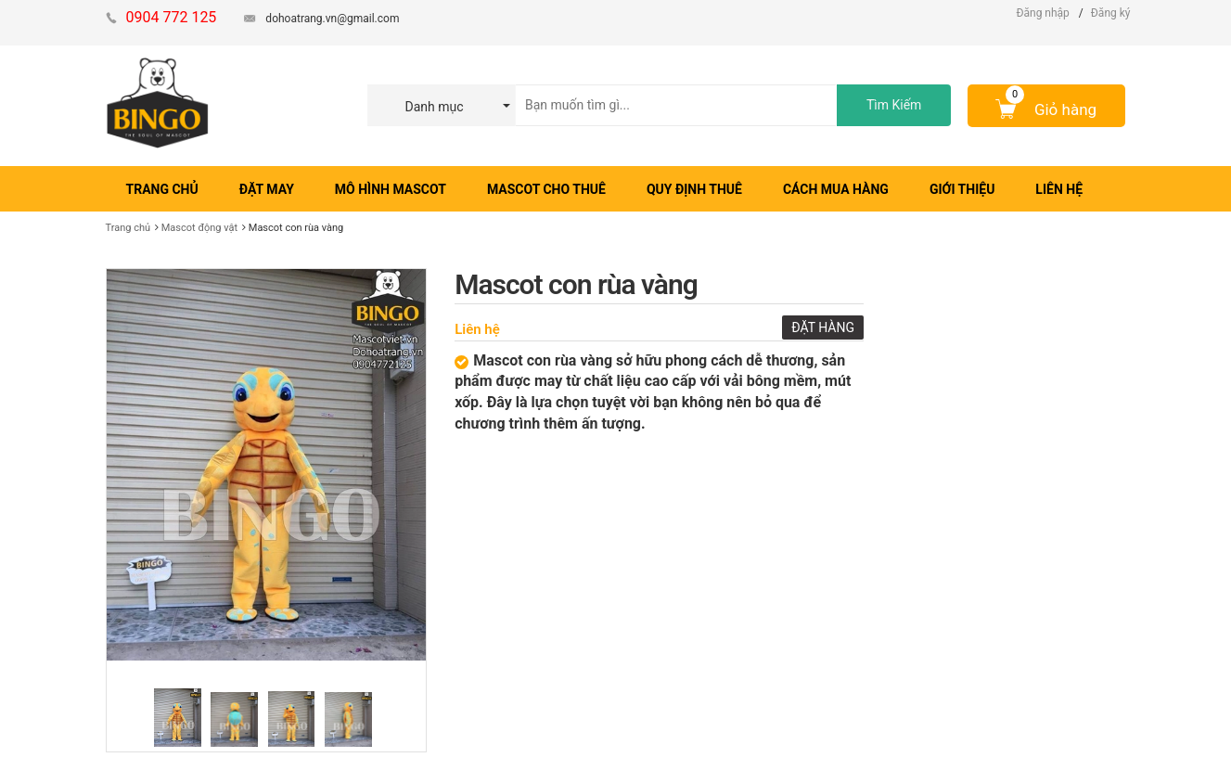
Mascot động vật (199, 228)
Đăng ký (1111, 12)
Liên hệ (477, 329)
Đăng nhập (1042, 12)
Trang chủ (128, 228)
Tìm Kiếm (893, 104)
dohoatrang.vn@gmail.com (332, 18)
